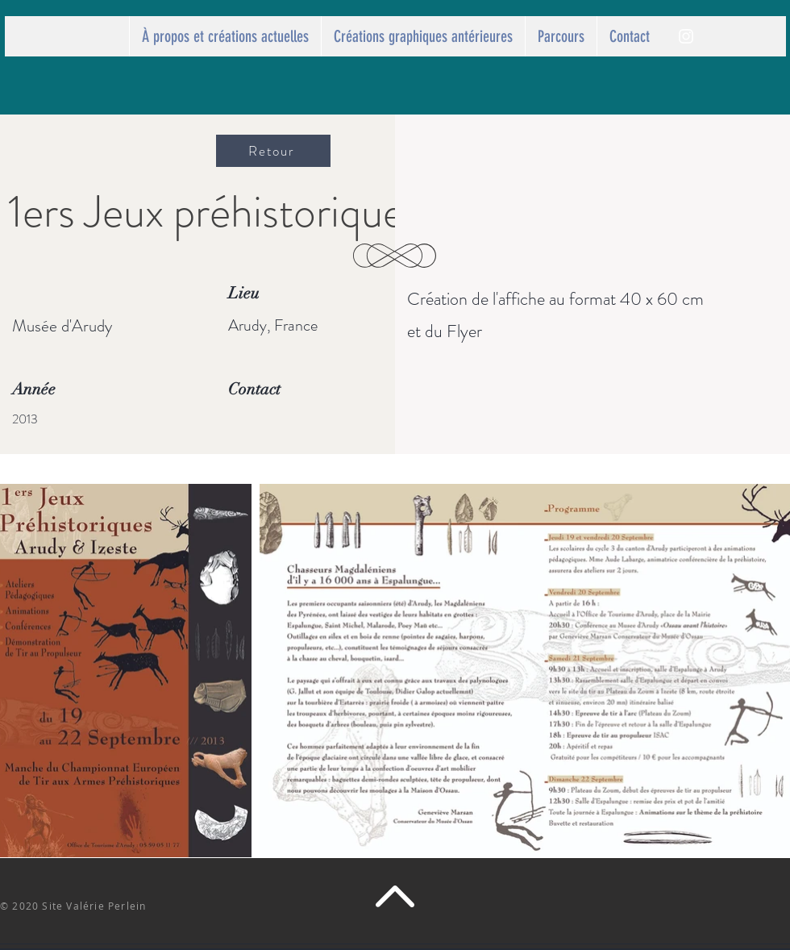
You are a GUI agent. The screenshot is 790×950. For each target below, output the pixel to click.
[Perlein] (686, 36)
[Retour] (273, 151)
